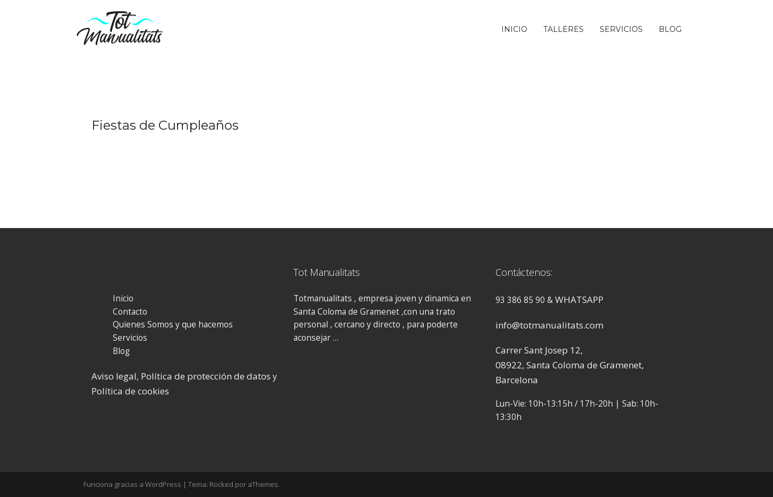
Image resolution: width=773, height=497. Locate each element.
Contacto (130, 311)
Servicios (621, 29)
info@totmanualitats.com (549, 325)
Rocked (221, 484)
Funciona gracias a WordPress (132, 484)
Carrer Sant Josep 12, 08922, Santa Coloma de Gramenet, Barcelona (569, 364)
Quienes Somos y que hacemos (173, 324)
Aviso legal (114, 376)
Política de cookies (130, 391)
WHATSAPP (579, 299)
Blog (670, 29)
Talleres (563, 29)
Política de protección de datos (206, 376)
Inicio (514, 29)
